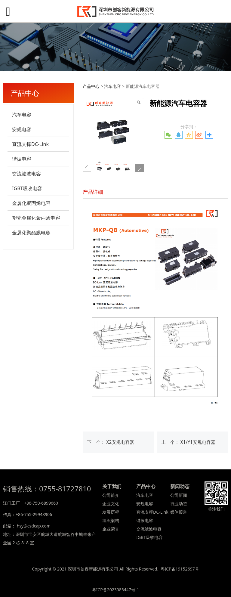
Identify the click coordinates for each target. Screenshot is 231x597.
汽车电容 (21, 114)
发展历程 (110, 512)
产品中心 (91, 86)
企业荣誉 (110, 529)
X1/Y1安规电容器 (197, 442)
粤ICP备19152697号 (180, 569)
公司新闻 (178, 495)
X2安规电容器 (120, 442)
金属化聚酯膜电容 (31, 232)
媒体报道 (178, 512)
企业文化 (110, 503)
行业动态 (178, 503)
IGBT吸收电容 (27, 188)
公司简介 (110, 495)
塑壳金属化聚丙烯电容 (36, 218)
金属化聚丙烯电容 (31, 203)
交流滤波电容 (26, 173)
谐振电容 (21, 159)
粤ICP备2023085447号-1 (115, 589)
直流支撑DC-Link (30, 144)
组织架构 (110, 520)
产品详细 (93, 191)
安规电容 (21, 129)
